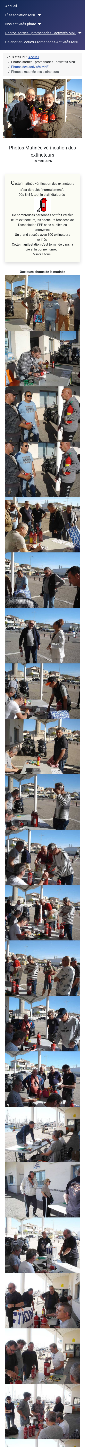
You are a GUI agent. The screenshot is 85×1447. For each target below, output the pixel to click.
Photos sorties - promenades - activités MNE (40, 33)
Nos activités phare (20, 24)
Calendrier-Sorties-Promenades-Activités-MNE (42, 42)
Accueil (11, 6)
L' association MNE (20, 15)
